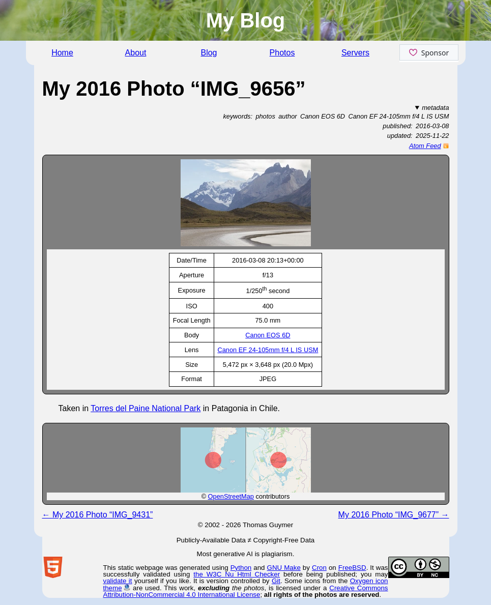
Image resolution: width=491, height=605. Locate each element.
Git (276, 581)
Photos (282, 52)
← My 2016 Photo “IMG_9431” (97, 514)
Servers (355, 52)
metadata (435, 107)
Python (241, 567)
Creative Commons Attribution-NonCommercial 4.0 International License (245, 591)
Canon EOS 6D (267, 335)
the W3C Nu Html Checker (236, 574)
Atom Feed (425, 146)
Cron (319, 567)
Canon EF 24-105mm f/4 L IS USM (267, 350)
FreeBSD (352, 567)
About (136, 52)
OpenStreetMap (231, 496)
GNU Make (284, 567)
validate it (117, 581)
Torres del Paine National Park (145, 408)
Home (62, 52)
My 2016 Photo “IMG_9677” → (393, 514)
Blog (208, 52)
